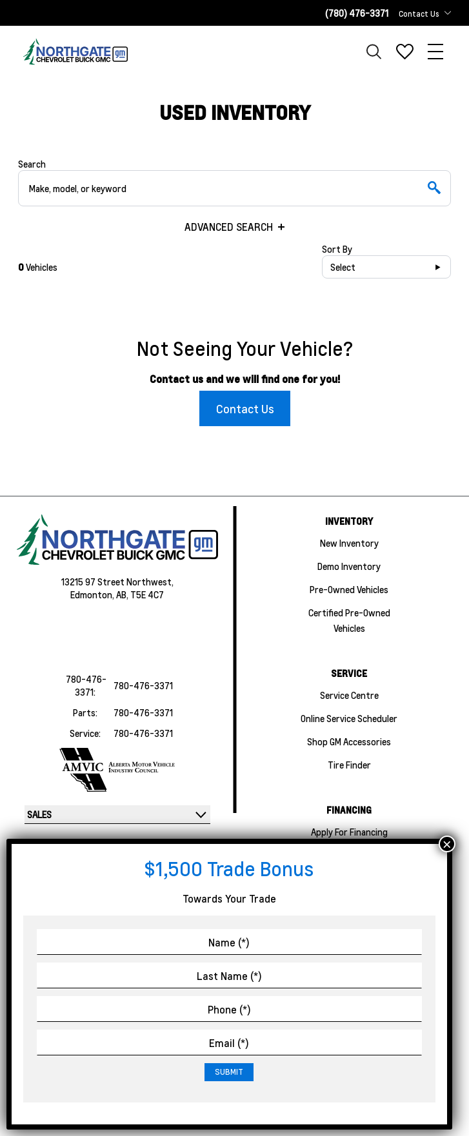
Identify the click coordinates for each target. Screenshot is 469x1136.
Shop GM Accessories (349, 741)
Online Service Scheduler (349, 718)
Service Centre (349, 695)
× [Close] (447, 844)
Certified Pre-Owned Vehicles (349, 620)
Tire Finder (349, 764)
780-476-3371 (143, 685)
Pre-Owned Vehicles (349, 589)
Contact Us (245, 408)
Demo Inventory (349, 566)
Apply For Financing (349, 831)
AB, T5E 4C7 (140, 594)
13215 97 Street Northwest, (117, 581)
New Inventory (349, 543)
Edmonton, (93, 594)
